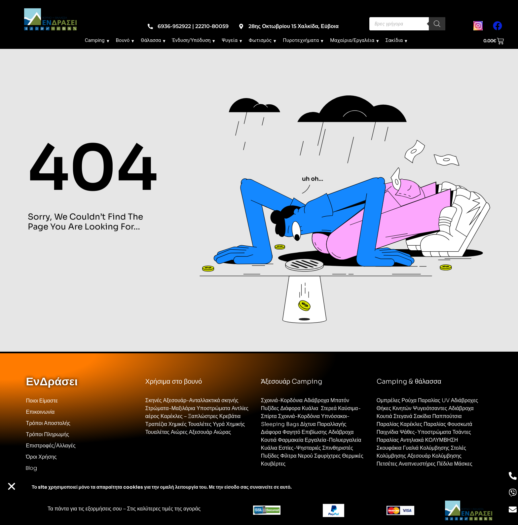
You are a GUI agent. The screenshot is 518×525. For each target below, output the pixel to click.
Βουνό (125, 40)
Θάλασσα (153, 40)
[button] (12, 486)
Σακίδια (396, 40)
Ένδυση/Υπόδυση (193, 40)
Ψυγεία (232, 40)
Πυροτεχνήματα (303, 40)
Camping (97, 40)
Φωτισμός (262, 40)
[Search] (437, 23)
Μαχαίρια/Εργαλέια (354, 40)
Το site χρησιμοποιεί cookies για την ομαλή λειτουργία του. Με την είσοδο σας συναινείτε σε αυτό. (162, 487)
